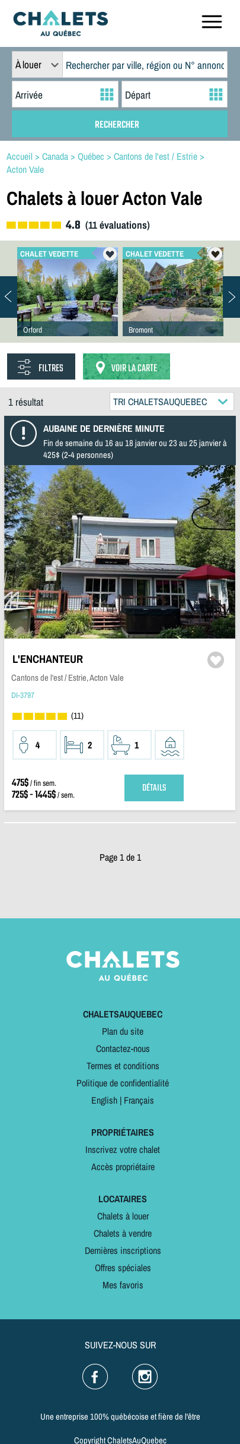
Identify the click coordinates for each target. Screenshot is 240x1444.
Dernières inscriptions (123, 1250)
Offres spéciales (123, 1267)
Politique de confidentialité (122, 1082)
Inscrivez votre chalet (122, 1149)
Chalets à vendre (123, 1233)
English (104, 1100)
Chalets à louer (123, 1215)
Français (139, 1100)
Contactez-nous (123, 1048)
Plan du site (122, 1031)
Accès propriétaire (123, 1166)
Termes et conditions (123, 1065)
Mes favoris (123, 1284)
